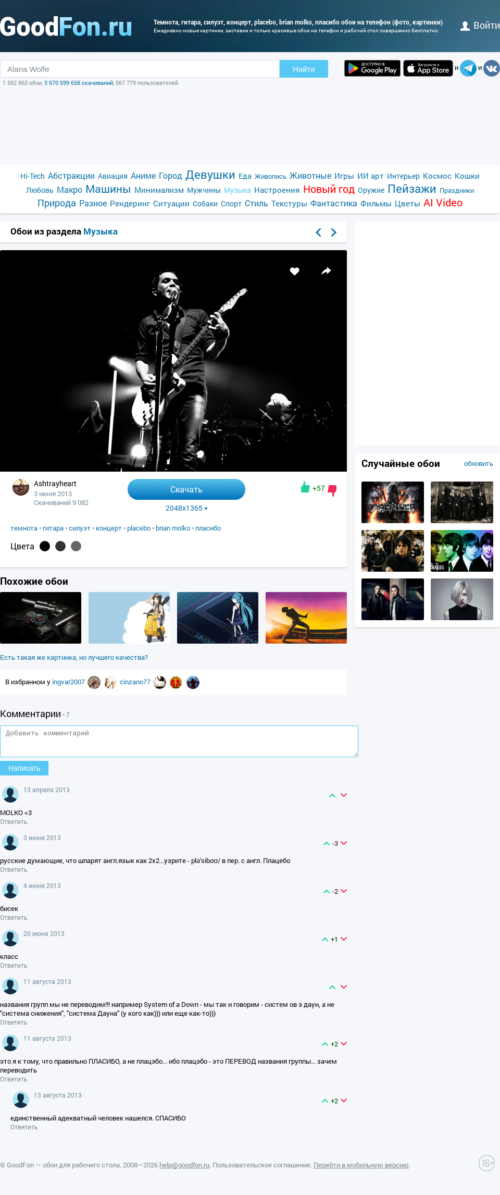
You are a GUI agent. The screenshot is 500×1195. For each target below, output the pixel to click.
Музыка (237, 190)
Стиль (256, 203)
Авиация (113, 176)
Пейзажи (412, 188)
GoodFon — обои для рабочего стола (63, 1169)
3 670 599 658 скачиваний (78, 83)
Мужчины (204, 190)
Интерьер (403, 176)
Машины (108, 189)
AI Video (443, 202)
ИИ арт (370, 175)
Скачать (186, 489)
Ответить (14, 826)
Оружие (371, 190)
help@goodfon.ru (184, 1169)
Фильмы (376, 203)
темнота (24, 528)
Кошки (467, 175)
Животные (310, 175)
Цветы (407, 203)
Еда (245, 176)
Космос (437, 175)
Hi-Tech (32, 176)
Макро (69, 189)
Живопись (270, 176)
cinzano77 (136, 681)
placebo (139, 528)
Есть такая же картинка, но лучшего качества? (74, 657)
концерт (109, 528)
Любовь (40, 190)
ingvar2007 (69, 681)
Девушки (210, 174)
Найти (304, 69)
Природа (57, 203)
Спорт (231, 203)
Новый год (329, 189)
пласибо (208, 528)
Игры (344, 175)
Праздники (457, 190)
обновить (478, 463)
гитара (53, 528)
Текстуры (289, 203)
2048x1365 (187, 508)
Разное (93, 203)
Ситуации (171, 203)
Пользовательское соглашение (261, 1169)
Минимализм (159, 189)
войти (480, 25)
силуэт (80, 528)
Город (170, 175)
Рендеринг (130, 203)
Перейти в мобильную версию (361, 1169)
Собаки (205, 203)
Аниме (143, 175)
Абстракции (71, 175)
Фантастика (333, 203)
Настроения (277, 189)
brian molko (173, 528)
